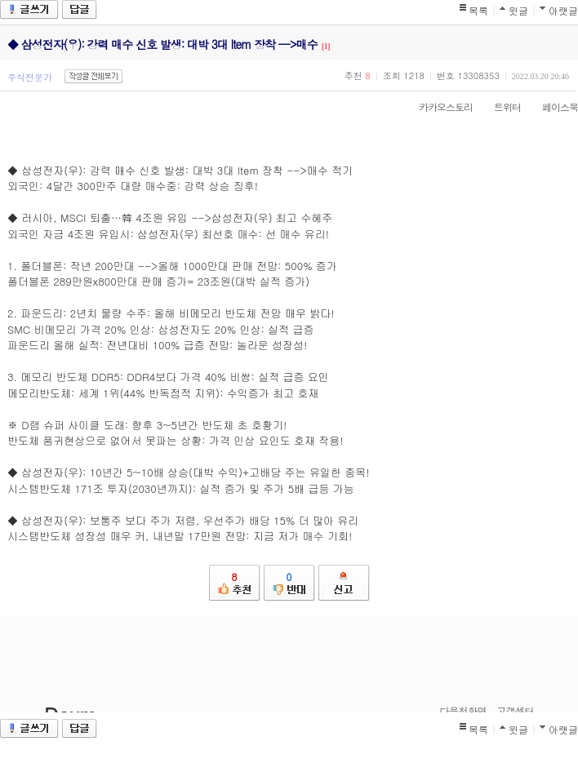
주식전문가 (29, 77)
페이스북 (552, 106)
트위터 (499, 106)
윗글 (518, 10)
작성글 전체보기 (93, 76)
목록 (478, 10)
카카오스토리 (437, 106)
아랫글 (563, 10)
